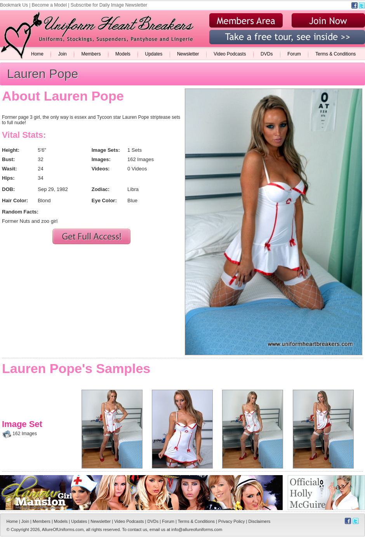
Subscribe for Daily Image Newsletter (109, 5)
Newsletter (188, 54)
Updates (153, 54)
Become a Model (49, 5)
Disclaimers (260, 521)
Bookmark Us (14, 5)
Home (37, 54)
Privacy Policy (231, 521)
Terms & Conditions (335, 54)
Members (91, 54)
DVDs (267, 54)
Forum (294, 54)
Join (62, 54)
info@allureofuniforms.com (196, 529)
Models (122, 54)
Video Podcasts (230, 54)
